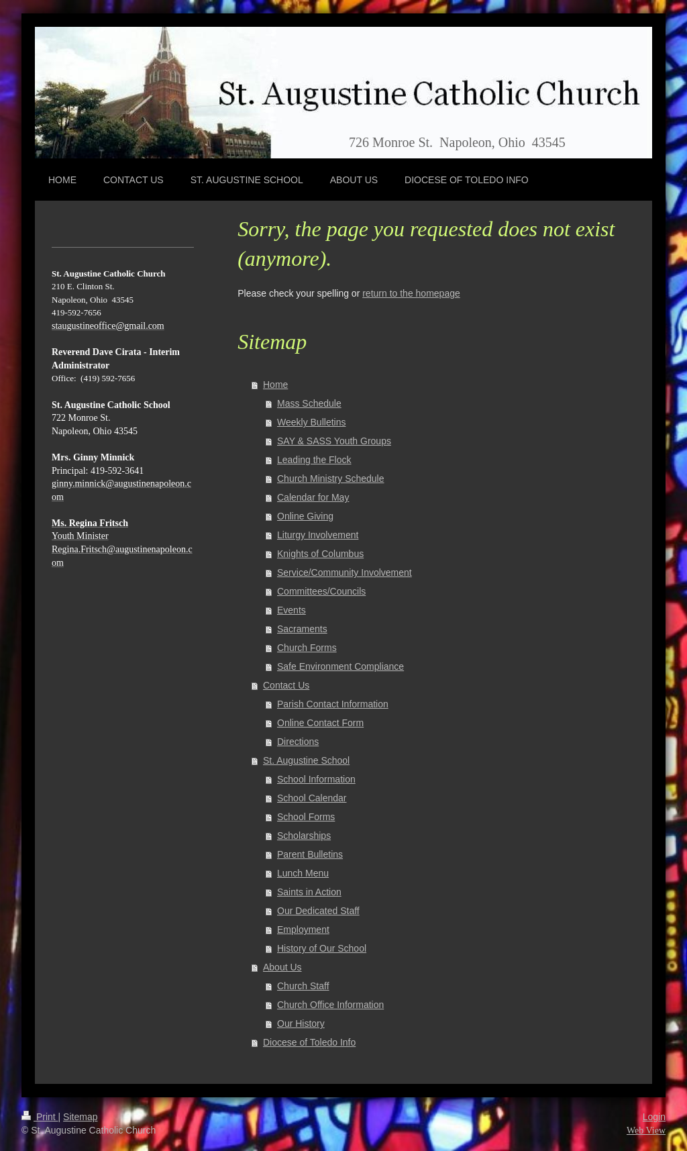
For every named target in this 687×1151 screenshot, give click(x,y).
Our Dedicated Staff (318, 910)
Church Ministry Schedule (330, 478)
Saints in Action (309, 892)
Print (39, 1116)
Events (291, 610)
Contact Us (286, 685)
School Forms (306, 816)
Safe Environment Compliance (340, 666)
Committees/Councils (321, 591)
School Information (316, 779)
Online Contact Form (320, 722)
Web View (646, 1130)
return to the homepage (411, 293)
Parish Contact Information (332, 704)
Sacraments (302, 628)
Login (654, 1116)
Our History (301, 1023)
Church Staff (303, 986)
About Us (282, 967)
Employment (303, 929)
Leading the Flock (314, 459)
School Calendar (312, 798)
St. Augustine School (306, 760)
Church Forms (307, 647)
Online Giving (305, 516)
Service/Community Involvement (344, 572)
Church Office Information (330, 1004)
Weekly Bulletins (311, 422)
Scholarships (304, 835)
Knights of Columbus (320, 553)
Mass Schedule (309, 403)
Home (275, 384)
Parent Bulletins (310, 854)
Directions (298, 741)
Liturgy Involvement (317, 535)
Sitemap (80, 1116)
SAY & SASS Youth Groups (334, 441)
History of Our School (321, 948)
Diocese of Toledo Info (309, 1042)
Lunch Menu (303, 873)
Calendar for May (313, 497)
